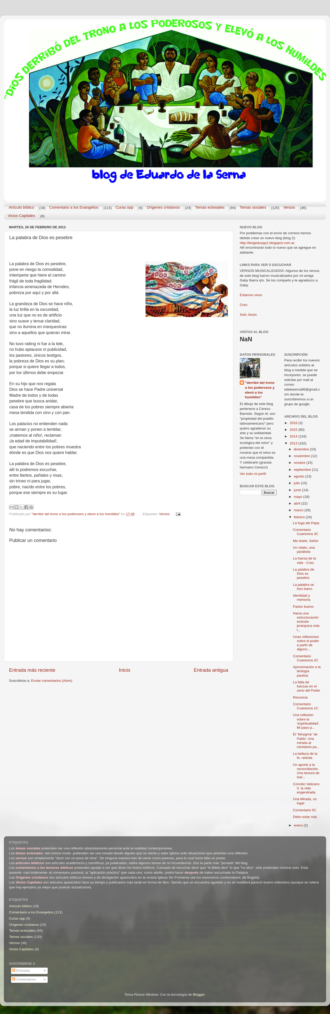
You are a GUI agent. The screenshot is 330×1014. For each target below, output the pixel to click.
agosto (299, 476)
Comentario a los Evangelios (73, 207)
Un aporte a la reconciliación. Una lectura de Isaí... (306, 771)
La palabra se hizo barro (303, 587)
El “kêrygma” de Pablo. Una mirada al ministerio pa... (306, 740)
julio (297, 483)
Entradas (21, 970)
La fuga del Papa (306, 523)
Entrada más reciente (32, 670)
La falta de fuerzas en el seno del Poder (306, 686)
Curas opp (124, 207)
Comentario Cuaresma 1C (305, 706)
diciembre (302, 449)
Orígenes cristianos (163, 207)
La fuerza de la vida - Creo (304, 560)
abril (297, 503)
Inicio (124, 670)
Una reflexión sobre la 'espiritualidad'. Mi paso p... (306, 721)
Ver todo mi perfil (253, 474)
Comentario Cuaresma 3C (305, 532)
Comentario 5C (304, 810)
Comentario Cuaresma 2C (305, 658)
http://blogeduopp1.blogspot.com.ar (267, 243)
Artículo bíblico (21, 207)
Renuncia (300, 697)
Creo (243, 305)
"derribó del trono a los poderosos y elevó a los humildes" (260, 390)
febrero (300, 517)
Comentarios (24, 979)
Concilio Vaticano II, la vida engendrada (306, 788)
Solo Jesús (248, 315)
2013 (294, 443)
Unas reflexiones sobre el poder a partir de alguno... (306, 643)
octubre (300, 463)
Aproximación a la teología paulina (306, 671)
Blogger (199, 994)
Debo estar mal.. (305, 817)
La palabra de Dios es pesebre (303, 573)
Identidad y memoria (301, 598)
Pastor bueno (303, 607)
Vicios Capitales (21, 215)
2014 (294, 436)
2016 (294, 423)
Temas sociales (253, 207)
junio (298, 490)
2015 (294, 430)
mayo (298, 497)
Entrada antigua (211, 670)
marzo (299, 510)
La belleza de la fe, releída (305, 756)
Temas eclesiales (210, 207)
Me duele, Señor (305, 541)
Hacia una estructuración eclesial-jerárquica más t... (306, 621)
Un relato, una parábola (304, 550)
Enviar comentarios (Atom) (51, 681)
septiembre (303, 470)
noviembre (302, 456)
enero (299, 825)
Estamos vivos (251, 295)
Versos (289, 207)
